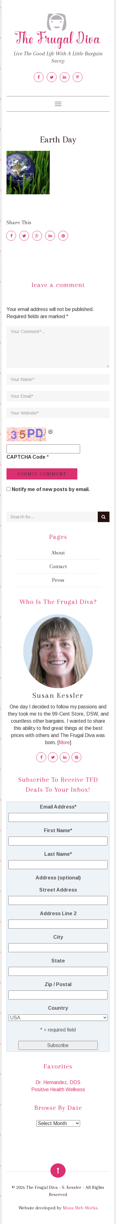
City (58, 937)
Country (58, 1008)
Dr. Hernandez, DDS (58, 1082)
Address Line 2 (58, 913)
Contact (58, 566)
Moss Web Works (80, 1208)
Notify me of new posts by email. (51, 489)
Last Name (58, 854)
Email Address (58, 806)
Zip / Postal (58, 984)
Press (58, 580)
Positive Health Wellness (58, 1089)
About (58, 552)
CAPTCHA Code (25, 457)
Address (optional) (58, 877)
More (64, 742)
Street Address (58, 889)
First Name (58, 830)
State (58, 960)
